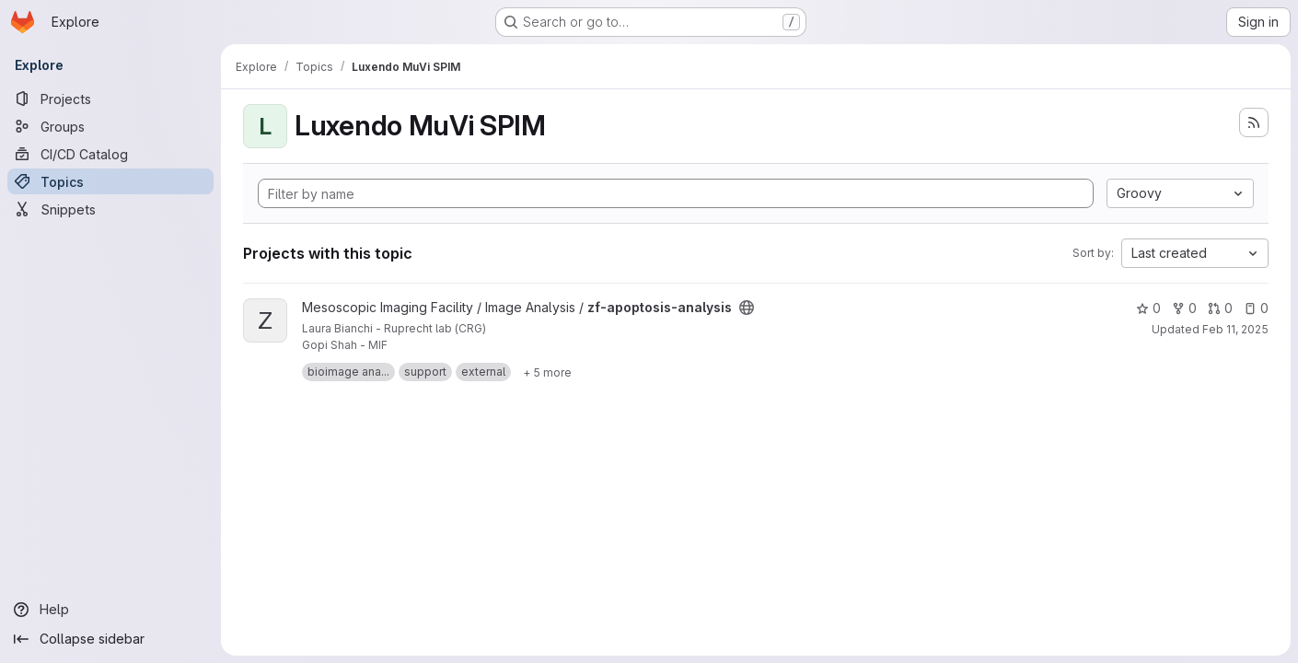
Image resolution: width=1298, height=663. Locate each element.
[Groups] (110, 126)
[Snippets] (110, 209)
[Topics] (110, 181)
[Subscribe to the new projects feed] (1254, 122)
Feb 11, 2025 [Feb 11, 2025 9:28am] (1235, 329)
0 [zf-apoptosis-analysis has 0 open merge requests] (1220, 308)
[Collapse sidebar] (110, 639)
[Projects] (110, 98)
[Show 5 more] (547, 372)
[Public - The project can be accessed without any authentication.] (746, 307)
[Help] (110, 609)
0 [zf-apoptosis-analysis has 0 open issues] (1256, 308)
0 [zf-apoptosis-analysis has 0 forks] (1184, 308)
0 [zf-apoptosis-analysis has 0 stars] (1148, 308)
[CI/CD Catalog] (110, 154)
